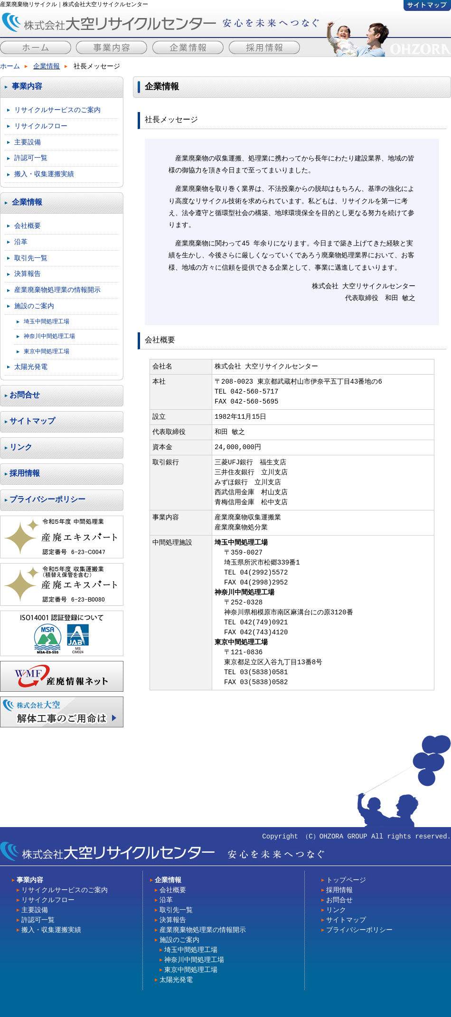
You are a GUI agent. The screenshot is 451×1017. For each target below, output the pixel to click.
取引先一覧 (30, 258)
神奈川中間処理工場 (49, 336)
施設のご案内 (34, 306)
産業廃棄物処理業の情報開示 (57, 289)
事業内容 (27, 87)
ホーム (10, 66)
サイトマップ (32, 421)
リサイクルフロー (40, 126)
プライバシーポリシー (47, 500)
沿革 (21, 241)
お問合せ (24, 395)
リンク (20, 448)
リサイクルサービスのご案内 (57, 109)
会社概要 (27, 225)
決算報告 (27, 273)
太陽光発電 (30, 366)
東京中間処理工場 (46, 352)
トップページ (346, 880)
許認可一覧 (30, 157)
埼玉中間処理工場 (46, 322)
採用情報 (24, 474)
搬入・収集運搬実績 (44, 174)
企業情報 (46, 66)
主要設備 (27, 142)
